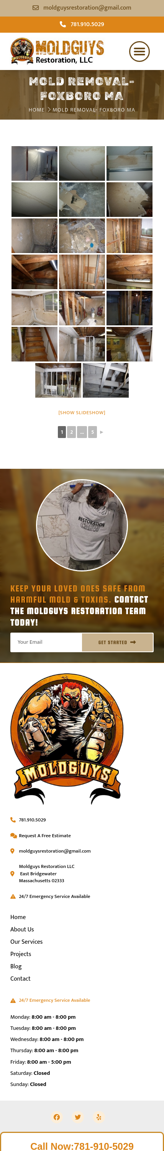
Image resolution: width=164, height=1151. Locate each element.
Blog (16, 966)
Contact (20, 979)
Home (37, 110)
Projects (20, 954)
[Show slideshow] (82, 412)
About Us (22, 929)
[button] (139, 51)
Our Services (26, 942)
